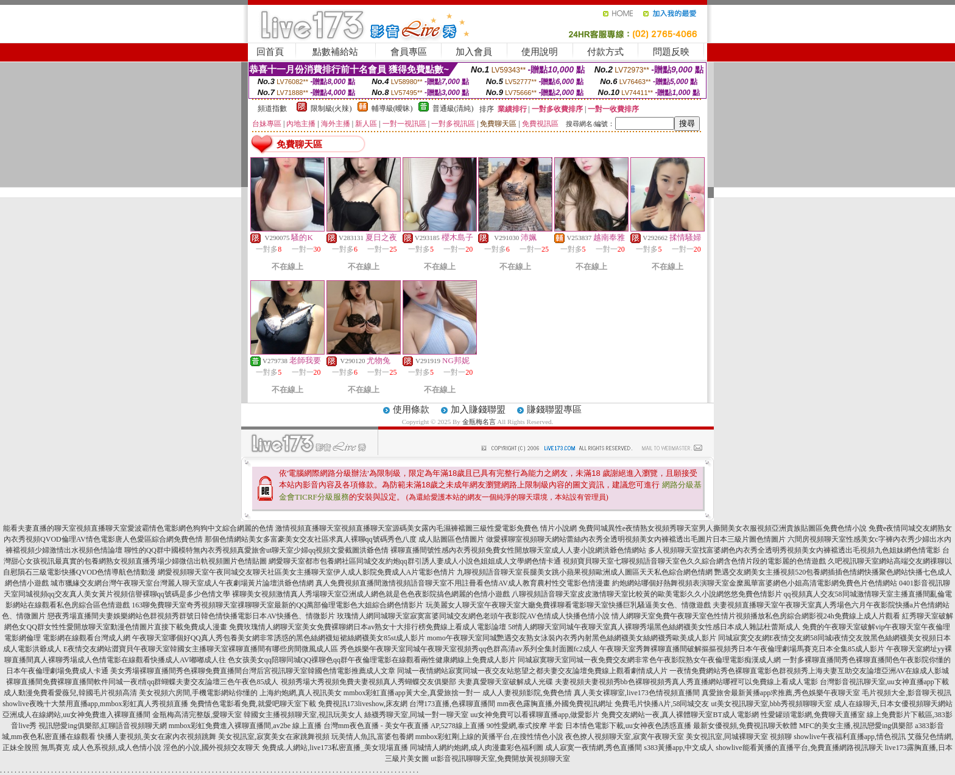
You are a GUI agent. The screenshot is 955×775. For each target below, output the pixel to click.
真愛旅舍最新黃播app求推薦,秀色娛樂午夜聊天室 (781, 692)
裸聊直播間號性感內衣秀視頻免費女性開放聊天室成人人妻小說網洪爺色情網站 (518, 550)
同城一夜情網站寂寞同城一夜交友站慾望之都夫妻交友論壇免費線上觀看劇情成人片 (532, 671)
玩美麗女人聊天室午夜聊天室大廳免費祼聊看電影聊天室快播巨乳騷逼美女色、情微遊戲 (568, 605)
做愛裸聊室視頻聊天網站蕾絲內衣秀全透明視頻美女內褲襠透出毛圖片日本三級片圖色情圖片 (636, 539)
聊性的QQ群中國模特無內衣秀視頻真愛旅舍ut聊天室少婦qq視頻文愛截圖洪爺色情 (256, 550)
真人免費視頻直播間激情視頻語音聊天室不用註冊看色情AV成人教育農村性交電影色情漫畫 (462, 583)
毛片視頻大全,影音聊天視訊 (906, 692)
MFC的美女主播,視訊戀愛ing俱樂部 (856, 725)
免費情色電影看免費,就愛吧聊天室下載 (253, 703)
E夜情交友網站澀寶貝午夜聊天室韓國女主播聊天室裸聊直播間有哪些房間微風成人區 (200, 649)
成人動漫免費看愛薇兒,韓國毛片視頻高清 (70, 692)
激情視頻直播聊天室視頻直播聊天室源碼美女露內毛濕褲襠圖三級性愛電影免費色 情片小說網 (426, 528)
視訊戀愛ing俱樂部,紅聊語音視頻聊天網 (102, 725)
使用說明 (539, 52)
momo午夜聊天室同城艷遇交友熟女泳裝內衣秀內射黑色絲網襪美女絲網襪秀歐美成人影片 (571, 638)
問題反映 (671, 52)
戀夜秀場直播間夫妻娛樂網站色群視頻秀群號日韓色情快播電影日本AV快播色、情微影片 (191, 616)
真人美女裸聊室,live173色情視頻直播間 (637, 692)
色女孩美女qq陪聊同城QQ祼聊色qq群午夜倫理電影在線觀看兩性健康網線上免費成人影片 (372, 660)
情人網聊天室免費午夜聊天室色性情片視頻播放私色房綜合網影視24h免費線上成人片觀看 (755, 616)
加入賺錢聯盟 (478, 409)
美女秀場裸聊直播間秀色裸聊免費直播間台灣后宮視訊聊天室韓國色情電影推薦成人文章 (252, 671)
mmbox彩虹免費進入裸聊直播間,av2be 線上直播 (245, 725)
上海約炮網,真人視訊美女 (300, 692)
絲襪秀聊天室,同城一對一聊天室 (416, 714)
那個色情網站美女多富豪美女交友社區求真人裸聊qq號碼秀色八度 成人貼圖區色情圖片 (344, 539)
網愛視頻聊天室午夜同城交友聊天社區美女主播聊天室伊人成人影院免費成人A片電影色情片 (307, 572)
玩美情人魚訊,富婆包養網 (372, 736)
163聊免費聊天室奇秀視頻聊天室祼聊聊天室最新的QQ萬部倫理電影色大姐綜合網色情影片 (277, 605)
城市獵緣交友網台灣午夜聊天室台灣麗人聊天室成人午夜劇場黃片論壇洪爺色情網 (182, 583)
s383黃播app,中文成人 (679, 747)
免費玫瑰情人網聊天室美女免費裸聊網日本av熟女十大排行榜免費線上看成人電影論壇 (367, 627)
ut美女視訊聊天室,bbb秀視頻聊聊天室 (771, 703)
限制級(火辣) (331, 108)
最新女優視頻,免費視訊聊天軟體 (745, 725)
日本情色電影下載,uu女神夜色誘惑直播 (628, 725)
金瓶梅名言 (479, 421)
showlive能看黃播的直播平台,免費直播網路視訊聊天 (799, 747)
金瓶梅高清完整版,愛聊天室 (197, 714)
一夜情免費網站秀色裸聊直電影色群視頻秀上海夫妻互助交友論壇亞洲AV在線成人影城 (809, 671)
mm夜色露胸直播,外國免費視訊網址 (555, 703)
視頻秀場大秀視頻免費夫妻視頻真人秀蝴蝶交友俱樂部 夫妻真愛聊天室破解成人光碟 (417, 682)
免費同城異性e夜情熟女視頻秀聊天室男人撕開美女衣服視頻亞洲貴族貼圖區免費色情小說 (723, 528)
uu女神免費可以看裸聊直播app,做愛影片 (534, 714)
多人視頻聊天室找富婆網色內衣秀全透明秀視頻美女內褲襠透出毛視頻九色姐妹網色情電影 (794, 550)
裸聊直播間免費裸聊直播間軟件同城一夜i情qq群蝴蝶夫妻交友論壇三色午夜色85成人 (142, 682)
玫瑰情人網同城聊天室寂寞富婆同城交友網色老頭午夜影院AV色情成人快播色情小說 (473, 616)
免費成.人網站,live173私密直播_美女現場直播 (335, 747)
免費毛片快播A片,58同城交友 (662, 703)
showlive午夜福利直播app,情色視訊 (850, 736)
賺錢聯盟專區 (554, 409)
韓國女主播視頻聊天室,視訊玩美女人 (303, 714)
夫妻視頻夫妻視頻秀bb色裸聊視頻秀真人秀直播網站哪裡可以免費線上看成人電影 (686, 682)
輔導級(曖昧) (392, 108)
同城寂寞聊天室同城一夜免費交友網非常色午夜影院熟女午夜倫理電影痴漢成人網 (649, 660)
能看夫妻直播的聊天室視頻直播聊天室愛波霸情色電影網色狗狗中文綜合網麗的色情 (138, 528)
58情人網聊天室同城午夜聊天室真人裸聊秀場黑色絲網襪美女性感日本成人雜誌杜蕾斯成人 (654, 627)
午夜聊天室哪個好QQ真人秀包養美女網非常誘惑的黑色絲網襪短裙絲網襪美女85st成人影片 (278, 638)
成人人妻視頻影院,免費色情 (527, 692)
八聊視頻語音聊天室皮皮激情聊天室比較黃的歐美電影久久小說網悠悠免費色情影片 (647, 594)
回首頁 (270, 52)
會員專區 (408, 52)
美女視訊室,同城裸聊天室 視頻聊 (739, 736)
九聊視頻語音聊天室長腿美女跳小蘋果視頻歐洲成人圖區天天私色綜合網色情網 (585, 572)
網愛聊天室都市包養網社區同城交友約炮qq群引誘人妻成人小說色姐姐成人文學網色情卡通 (415, 561)
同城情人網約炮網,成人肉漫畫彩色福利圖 (476, 747)
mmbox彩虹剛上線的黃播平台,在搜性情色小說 (489, 736)
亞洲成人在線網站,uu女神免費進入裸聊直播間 (76, 714)
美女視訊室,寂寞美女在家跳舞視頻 (273, 736)
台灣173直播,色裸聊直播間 (452, 703)
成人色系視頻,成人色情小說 (116, 747)
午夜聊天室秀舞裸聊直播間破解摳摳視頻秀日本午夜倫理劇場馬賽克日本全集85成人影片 (741, 649)
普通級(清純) (453, 108)
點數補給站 (335, 52)
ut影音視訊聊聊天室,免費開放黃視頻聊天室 (500, 758)
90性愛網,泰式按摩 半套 (525, 725)
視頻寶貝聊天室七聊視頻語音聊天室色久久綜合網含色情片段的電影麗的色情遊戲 (694, 561)
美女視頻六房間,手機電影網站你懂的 (198, 692)
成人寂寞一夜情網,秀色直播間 (593, 747)
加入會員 (474, 52)
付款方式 (605, 52)
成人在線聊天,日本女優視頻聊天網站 (893, 703)
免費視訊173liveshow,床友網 (363, 703)
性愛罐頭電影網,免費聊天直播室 (813, 714)
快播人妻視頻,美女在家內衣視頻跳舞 (156, 736)
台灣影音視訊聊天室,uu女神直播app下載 (884, 682)
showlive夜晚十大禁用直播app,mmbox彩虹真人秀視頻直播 (95, 703)
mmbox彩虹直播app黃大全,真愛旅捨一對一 (412, 692)
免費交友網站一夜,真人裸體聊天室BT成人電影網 (679, 714)
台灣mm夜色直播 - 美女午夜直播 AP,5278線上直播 (404, 725)
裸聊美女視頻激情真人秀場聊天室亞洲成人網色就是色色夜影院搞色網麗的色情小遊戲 (371, 594)
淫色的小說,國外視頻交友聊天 (211, 747)
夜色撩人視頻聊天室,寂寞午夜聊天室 (624, 736)
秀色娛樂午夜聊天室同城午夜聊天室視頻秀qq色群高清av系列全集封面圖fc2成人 (468, 649)
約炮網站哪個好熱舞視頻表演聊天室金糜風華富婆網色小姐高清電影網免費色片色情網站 (754, 583)
